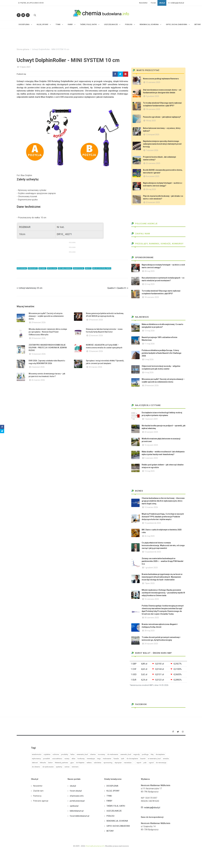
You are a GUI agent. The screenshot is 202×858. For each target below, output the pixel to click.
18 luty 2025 (151, 121)
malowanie (107, 759)
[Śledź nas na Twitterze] (23, 15)
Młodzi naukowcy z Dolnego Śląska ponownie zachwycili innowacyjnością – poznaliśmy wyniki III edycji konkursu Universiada (163, 592)
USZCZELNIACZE (114, 811)
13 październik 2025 (152, 552)
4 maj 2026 (149, 372)
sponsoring (108, 763)
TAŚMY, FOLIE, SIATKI (116, 806)
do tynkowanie (48, 767)
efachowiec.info (77, 796)
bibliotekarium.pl (76, 811)
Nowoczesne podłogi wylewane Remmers (161, 79)
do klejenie (80, 763)
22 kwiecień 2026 (96, 335)
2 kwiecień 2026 (38, 367)
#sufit (88, 268)
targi (99, 759)
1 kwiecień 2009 (151, 419)
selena (89, 763)
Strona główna (23, 49)
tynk (122, 759)
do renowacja (161, 763)
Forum (153, 3)
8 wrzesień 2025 (152, 176)
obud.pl (73, 786)
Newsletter (143, 3)
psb (145, 763)
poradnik (46, 759)
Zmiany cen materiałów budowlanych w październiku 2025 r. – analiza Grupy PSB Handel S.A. (162, 561)
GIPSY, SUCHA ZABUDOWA (118, 826)
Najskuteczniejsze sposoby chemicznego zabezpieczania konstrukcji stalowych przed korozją (162, 144)
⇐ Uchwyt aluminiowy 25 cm (29, 288)
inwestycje (91, 759)
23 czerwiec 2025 (153, 163)
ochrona (56, 754)
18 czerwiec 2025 (153, 109)
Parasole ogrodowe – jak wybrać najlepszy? (162, 117)
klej (152, 754)
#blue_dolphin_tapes (102, 268)
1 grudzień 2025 (151, 568)
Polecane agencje (144, 223)
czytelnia (47, 754)
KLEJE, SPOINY (113, 791)
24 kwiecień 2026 (38, 338)
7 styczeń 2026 (152, 150)
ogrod (151, 763)
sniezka (166, 759)
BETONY (110, 831)
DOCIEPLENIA (112, 786)
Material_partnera (61, 763)
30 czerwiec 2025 (151, 618)
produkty (64, 754)
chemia (93, 754)
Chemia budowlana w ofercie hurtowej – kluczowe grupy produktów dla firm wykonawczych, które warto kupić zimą (163, 501)
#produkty (32, 268)
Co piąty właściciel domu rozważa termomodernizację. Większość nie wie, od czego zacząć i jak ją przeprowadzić (163, 545)
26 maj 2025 (149, 536)
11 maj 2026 (149, 344)
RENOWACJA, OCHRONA (117, 821)
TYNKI (109, 796)
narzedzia (127, 763)
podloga (145, 754)
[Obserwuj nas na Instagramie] (28, 15)
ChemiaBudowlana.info (95, 846)
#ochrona (21, 268)
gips (72, 763)
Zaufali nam (140, 233)
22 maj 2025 (149, 284)
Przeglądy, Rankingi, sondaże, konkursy (157, 244)
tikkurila (43, 763)
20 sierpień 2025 (151, 432)
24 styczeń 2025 (151, 644)
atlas (73, 759)
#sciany (42, 268)
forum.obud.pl (76, 791)
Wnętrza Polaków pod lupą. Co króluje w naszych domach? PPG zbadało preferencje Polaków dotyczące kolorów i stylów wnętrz (163, 516)
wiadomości (36, 754)
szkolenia (97, 763)
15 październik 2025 (152, 523)
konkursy (81, 759)
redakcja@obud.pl (176, 3)
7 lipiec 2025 (149, 583)
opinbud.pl (74, 806)
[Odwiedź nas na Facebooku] (19, 15)
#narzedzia (79, 268)
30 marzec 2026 (95, 367)
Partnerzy (37, 796)
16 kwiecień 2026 (38, 354)
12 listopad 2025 (152, 134)
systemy (59, 767)
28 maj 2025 (151, 189)
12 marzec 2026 (151, 507)
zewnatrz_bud (125, 754)
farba (72, 754)
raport (139, 763)
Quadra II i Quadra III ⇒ (117, 288)
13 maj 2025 (149, 471)
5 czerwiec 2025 (151, 458)
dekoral (35, 763)
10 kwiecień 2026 (96, 351)
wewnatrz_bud (82, 754)
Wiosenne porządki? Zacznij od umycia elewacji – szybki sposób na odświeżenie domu (46, 316)
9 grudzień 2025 (152, 96)
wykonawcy (36, 759)
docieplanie (160, 754)
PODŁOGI (110, 816)
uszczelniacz (57, 759)
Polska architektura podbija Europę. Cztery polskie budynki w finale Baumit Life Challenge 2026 (161, 353)
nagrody (136, 754)
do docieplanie (132, 759)
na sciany (101, 754)
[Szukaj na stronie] (34, 15)
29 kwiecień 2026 (38, 322)
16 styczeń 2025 (151, 445)
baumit (142, 759)
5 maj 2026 (149, 359)
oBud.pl (162, 3)
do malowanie (112, 754)
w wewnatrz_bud (154, 759)
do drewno (36, 767)
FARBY (109, 801)
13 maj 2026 (149, 331)
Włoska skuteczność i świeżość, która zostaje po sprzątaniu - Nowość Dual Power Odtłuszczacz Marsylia (48, 332)
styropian (118, 763)
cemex (66, 767)
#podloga (52, 268)
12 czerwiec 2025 (153, 82)
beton (50, 763)
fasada (116, 759)
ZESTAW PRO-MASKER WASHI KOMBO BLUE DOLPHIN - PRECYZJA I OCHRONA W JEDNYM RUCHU (48, 347)
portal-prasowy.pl (77, 801)
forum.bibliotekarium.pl (79, 816)
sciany (66, 759)
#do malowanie (65, 268)
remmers (75, 767)
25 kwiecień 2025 (153, 202)
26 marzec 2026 (38, 380)
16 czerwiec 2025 (151, 599)
